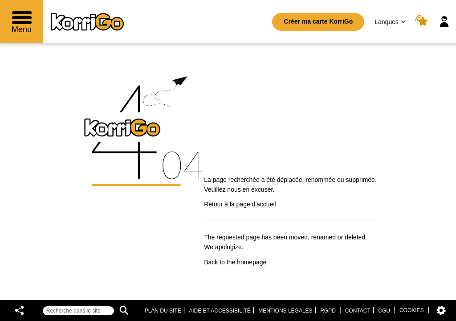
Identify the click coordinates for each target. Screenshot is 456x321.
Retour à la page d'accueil (240, 204)
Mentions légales (285, 311)
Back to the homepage (235, 262)
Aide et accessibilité (220, 311)
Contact (357, 311)
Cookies (411, 310)
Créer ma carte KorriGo (318, 21)
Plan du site (163, 311)
